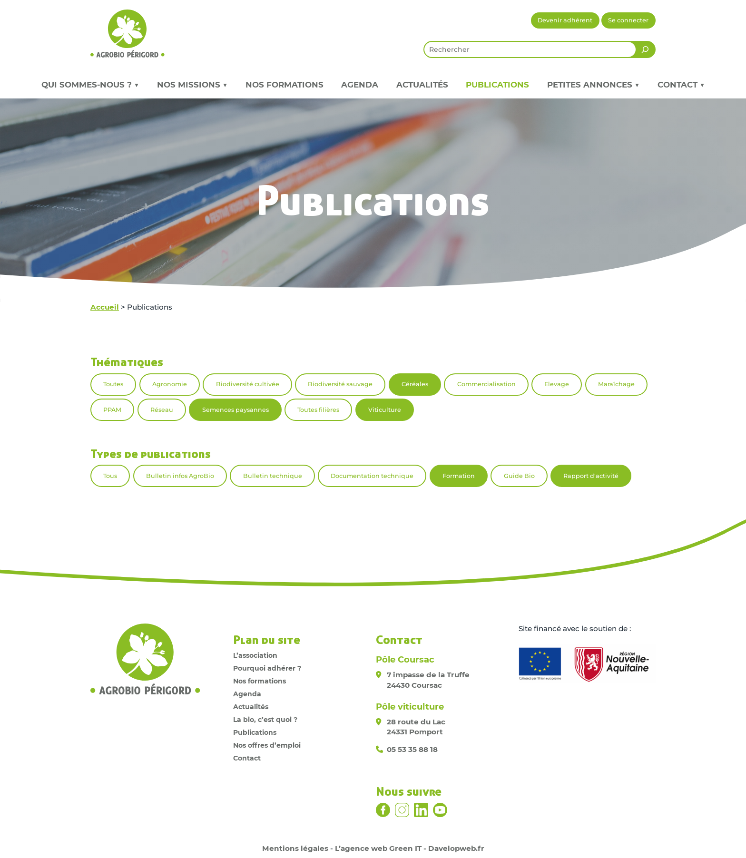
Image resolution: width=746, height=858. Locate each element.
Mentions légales (295, 848)
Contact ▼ (681, 84)
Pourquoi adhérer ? (267, 668)
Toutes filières (318, 409)
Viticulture (384, 409)
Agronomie (169, 384)
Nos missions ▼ (192, 84)
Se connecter (628, 20)
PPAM (112, 409)
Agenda (359, 84)
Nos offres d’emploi (267, 745)
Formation (458, 475)
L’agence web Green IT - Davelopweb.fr (409, 848)
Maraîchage (616, 384)
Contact (247, 758)
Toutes (113, 384)
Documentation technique (372, 475)
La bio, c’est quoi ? (265, 719)
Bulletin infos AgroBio (180, 475)
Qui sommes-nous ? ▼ (90, 84)
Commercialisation (486, 384)
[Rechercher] (645, 49)
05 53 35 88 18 (412, 749)
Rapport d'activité (590, 475)
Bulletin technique (272, 475)
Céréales (415, 384)
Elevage (556, 384)
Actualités (422, 84)
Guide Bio (519, 475)
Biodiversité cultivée (247, 384)
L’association (255, 655)
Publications (497, 84)
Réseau (161, 409)
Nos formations (284, 84)
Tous (110, 475)
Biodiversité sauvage (340, 384)
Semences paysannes (235, 409)
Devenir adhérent (565, 20)
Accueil (104, 307)
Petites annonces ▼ (593, 84)
